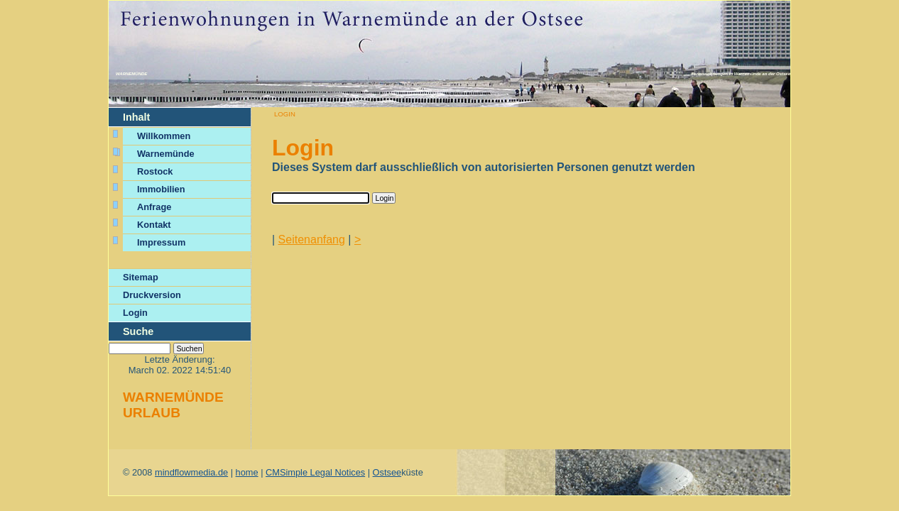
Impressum (161, 242)
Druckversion (152, 295)
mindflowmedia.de (191, 472)
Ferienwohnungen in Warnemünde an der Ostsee (740, 74)
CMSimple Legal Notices (315, 472)
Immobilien (161, 189)
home (247, 472)
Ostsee (387, 472)
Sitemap (140, 277)
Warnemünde (131, 74)
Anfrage (154, 207)
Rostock (155, 171)
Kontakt (154, 224)
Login (135, 312)
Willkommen (165, 136)
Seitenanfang (311, 239)
